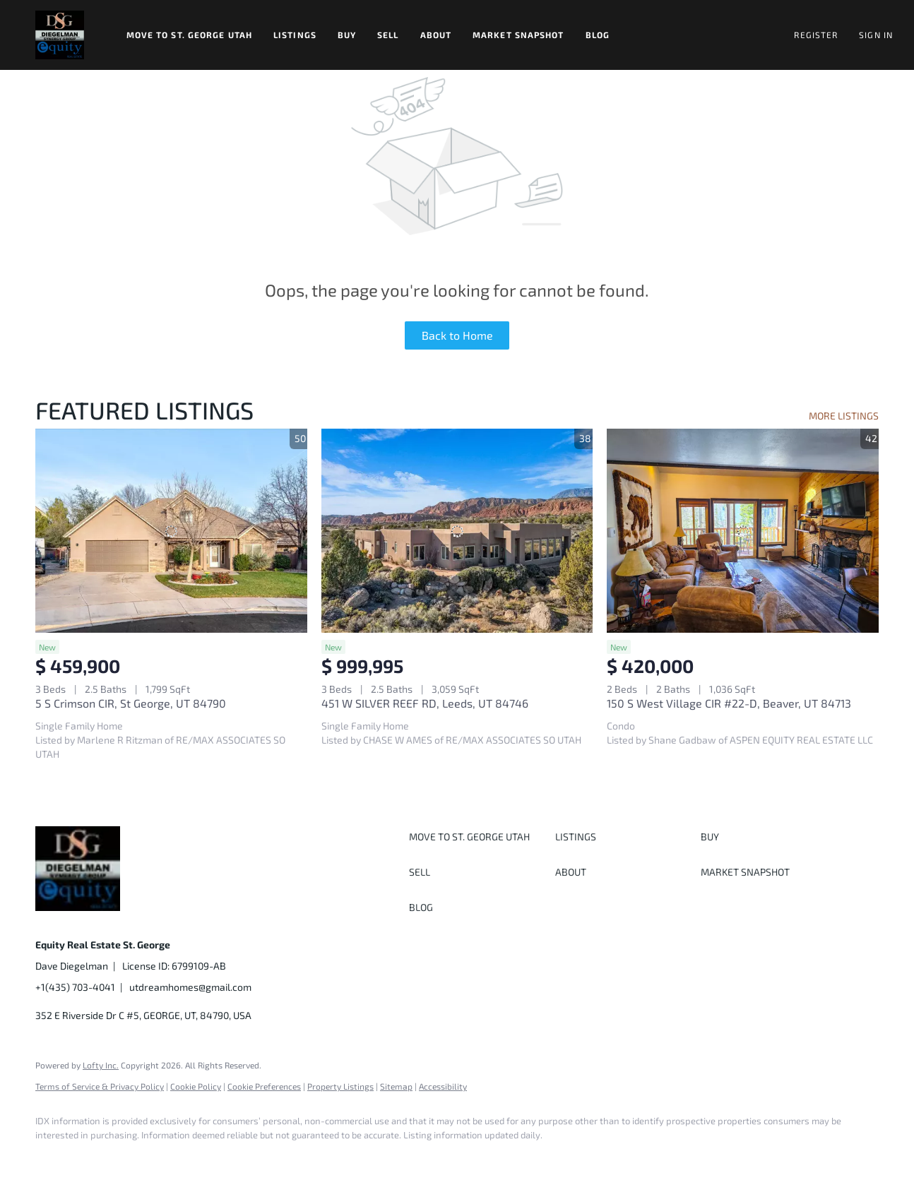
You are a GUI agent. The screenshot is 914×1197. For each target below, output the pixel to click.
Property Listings (340, 1086)
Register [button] (816, 35)
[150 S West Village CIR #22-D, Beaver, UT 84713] (743, 530)
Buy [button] (347, 35)
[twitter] (134, 1159)
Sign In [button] (876, 35)
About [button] (436, 35)
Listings (294, 35)
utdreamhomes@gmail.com (190, 987)
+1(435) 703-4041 (75, 987)
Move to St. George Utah (189, 35)
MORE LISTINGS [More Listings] (844, 416)
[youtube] (216, 1159)
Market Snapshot (518, 35)
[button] (59, 35)
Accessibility (443, 1086)
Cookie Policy (195, 1086)
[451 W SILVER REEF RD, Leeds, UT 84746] (457, 530)
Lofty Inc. (101, 1065)
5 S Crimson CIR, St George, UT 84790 (130, 703)
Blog (598, 35)
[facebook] (52, 1159)
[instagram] (175, 1159)
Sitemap (396, 1086)
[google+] (257, 1159)
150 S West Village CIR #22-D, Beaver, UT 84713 (729, 703)
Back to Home (457, 335)
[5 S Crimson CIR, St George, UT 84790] (171, 530)
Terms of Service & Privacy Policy (99, 1086)
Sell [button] (387, 35)
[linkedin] (93, 1159)
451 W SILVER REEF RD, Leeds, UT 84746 (424, 703)
